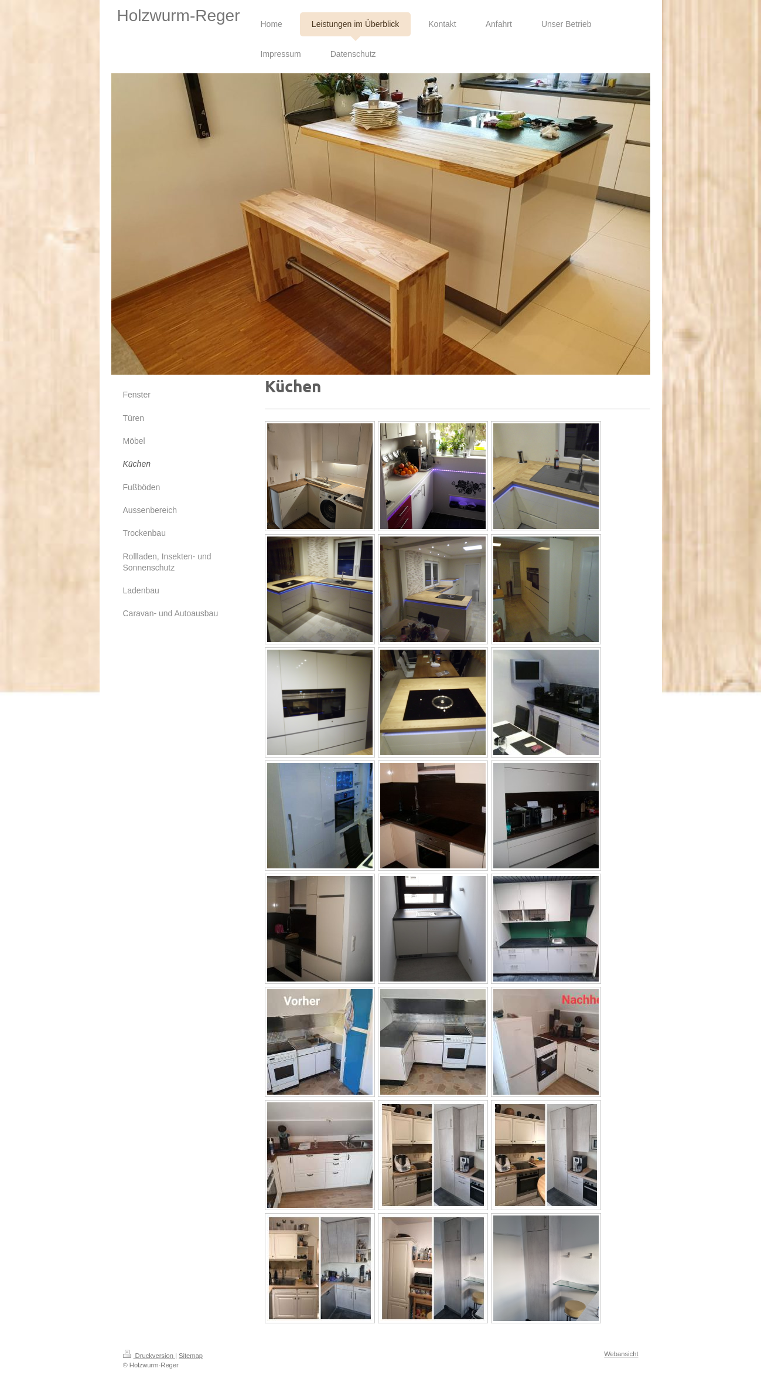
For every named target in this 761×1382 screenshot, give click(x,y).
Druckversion (149, 1355)
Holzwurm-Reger (178, 15)
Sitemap (191, 1355)
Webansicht (621, 1353)
